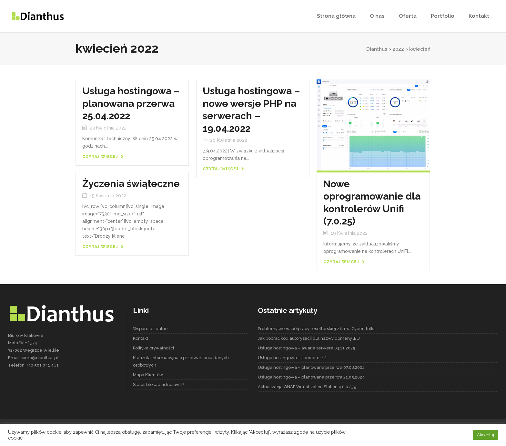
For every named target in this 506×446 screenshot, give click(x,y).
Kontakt (140, 338)
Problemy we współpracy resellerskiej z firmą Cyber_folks (316, 328)
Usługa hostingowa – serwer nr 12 (292, 357)
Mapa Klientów (148, 374)
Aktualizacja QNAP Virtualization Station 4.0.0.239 (307, 386)
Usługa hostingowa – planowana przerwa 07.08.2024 (311, 367)
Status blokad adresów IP (158, 384)
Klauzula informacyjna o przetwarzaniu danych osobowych (181, 361)
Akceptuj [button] (485, 434)
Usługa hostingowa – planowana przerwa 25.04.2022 (131, 103)
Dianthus (376, 49)
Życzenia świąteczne (131, 183)
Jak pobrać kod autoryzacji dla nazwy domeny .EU (309, 338)
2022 (398, 49)
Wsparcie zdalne (150, 328)
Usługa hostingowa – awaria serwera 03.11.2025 (306, 348)
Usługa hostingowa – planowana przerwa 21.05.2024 (311, 377)
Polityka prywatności (153, 348)
